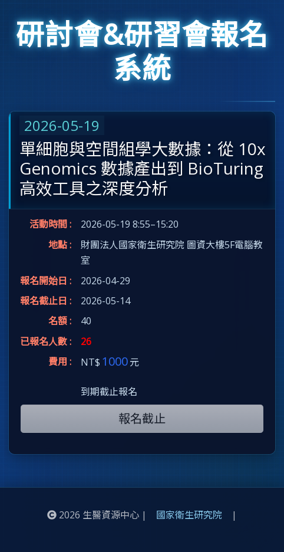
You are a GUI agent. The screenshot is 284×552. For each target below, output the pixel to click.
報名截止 (142, 418)
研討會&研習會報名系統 (142, 51)
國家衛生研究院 (189, 514)
